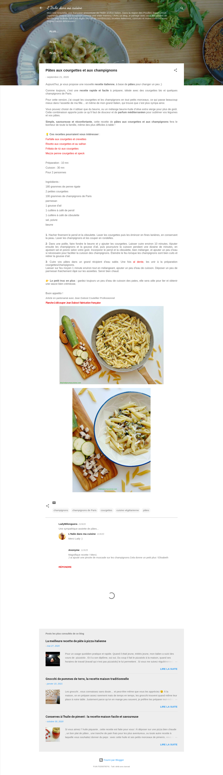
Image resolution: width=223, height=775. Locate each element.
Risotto (131, 31)
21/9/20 (82, 525)
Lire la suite (168, 670)
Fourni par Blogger (111, 760)
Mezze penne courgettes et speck (65, 154)
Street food (90, 42)
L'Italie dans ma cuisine (64, 7)
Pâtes (116, 31)
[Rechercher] (182, 9)
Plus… (161, 42)
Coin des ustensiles (88, 54)
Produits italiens (139, 42)
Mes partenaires (137, 54)
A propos (113, 54)
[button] (175, 72)
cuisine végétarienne (127, 511)
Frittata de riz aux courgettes (62, 150)
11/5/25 (84, 551)
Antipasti (99, 31)
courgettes (106, 511)
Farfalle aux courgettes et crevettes (66, 140)
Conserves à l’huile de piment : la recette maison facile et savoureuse (92, 718)
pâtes (146, 511)
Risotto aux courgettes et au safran (66, 145)
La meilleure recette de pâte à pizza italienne (76, 642)
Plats (146, 31)
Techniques (113, 42)
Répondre (65, 568)
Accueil (59, 31)
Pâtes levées (66, 42)
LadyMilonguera (68, 525)
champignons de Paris (84, 511)
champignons (61, 511)
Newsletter (78, 31)
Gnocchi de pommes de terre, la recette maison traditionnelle (87, 680)
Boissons (162, 31)
